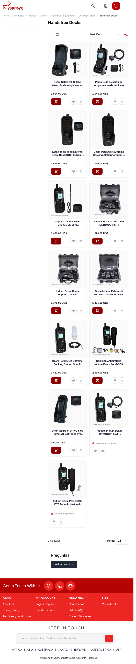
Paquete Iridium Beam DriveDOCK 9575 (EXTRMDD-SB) (109, 432)
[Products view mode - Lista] (57, 34)
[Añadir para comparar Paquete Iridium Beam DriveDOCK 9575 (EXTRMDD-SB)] (102, 451)
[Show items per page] (122, 540)
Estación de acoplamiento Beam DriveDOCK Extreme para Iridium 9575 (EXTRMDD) (67, 153)
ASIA (30, 649)
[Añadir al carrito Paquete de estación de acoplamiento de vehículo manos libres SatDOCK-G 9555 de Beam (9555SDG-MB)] (97, 101)
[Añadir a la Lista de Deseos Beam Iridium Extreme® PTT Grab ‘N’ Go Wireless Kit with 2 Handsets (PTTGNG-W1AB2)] (115, 311)
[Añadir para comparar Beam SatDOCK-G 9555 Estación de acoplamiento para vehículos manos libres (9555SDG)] (81, 101)
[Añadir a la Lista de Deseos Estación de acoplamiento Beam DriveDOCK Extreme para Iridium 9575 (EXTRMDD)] (73, 171)
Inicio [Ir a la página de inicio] (6, 15)
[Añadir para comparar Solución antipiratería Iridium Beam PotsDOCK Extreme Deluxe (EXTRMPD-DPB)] (122, 380)
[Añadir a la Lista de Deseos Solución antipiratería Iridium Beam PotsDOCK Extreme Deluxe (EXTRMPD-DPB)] (115, 380)
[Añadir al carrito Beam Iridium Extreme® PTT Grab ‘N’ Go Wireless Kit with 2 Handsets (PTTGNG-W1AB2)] (97, 310)
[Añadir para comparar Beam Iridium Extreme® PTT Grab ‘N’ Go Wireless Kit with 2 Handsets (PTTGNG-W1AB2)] (122, 311)
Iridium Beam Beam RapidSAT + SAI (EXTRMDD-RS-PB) (67, 293)
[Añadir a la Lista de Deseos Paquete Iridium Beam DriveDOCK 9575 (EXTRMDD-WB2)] (73, 241)
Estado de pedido (46, 610)
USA (118, 649)
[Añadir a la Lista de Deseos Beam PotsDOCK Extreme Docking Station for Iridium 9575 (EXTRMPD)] (115, 171)
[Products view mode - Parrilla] (53, 34)
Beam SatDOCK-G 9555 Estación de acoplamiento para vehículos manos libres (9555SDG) (67, 84)
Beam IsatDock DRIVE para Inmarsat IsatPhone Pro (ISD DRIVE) (67, 432)
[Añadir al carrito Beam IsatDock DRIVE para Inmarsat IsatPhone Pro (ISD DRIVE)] (56, 450)
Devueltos (85, 616)
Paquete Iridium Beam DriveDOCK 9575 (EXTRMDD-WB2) (67, 223)
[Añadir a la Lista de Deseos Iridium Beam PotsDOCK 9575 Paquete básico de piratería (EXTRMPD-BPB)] (54, 522)
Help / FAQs (76, 610)
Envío (72, 616)
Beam (44, 15)
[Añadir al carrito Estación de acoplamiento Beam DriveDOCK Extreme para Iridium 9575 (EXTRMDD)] (56, 171)
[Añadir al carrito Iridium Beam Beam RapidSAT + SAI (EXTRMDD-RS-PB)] (56, 310)
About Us (8, 604)
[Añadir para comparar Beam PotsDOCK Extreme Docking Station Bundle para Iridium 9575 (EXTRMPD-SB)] (81, 380)
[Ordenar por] (104, 34)
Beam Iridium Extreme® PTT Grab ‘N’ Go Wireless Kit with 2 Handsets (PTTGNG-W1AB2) (109, 293)
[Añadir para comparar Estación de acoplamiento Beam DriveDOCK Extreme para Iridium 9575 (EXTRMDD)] (81, 171)
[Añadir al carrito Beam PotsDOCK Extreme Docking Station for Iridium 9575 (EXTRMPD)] (97, 171)
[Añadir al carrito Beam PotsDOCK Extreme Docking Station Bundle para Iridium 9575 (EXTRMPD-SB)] (56, 380)
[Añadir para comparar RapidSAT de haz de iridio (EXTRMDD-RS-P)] (122, 241)
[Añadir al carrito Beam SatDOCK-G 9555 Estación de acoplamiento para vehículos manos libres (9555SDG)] (56, 101)
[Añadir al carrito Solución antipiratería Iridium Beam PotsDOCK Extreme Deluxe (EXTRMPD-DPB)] (97, 380)
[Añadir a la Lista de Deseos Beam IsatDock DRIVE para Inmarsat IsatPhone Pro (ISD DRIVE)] (73, 450)
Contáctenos (76, 604)
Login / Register (45, 604)
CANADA (63, 649)
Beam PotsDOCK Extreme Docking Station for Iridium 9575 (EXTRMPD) (109, 153)
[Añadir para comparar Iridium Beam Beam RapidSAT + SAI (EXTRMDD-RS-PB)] (81, 311)
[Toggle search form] (93, 6)
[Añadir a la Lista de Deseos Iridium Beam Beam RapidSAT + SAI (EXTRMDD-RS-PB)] (73, 311)
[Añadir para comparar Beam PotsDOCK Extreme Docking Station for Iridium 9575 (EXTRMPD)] (122, 171)
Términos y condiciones (17, 616)
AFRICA (17, 649)
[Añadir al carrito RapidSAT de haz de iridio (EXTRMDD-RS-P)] (97, 241)
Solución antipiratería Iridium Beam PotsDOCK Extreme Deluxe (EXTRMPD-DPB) (108, 363)
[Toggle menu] (125, 6)
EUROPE (80, 649)
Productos (19, 15)
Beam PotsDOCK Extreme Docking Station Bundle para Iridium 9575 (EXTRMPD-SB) (67, 363)
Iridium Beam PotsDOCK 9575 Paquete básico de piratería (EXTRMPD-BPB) (67, 503)
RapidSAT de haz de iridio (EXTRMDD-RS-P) (109, 223)
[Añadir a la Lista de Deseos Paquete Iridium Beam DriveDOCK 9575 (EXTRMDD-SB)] (95, 451)
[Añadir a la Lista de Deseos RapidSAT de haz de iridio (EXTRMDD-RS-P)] (115, 241)
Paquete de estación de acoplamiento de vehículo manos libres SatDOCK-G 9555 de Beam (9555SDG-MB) (109, 84)
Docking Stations (87, 15)
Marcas (32, 15)
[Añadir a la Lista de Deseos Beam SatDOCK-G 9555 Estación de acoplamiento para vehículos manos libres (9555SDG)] (73, 101)
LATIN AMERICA (100, 649)
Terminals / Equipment (63, 15)
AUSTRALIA (45, 649)
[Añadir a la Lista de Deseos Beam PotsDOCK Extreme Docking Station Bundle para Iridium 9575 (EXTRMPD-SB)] (73, 380)
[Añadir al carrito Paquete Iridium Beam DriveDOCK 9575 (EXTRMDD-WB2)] (56, 241)
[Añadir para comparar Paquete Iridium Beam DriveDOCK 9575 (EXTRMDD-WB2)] (81, 241)
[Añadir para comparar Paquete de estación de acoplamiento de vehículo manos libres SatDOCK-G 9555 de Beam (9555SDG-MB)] (122, 101)
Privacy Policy (11, 610)
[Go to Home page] (13, 5)
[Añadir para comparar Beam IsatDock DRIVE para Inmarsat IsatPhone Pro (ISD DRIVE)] (81, 450)
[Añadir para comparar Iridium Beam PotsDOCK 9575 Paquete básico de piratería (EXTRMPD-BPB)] (61, 522)
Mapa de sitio (110, 604)
